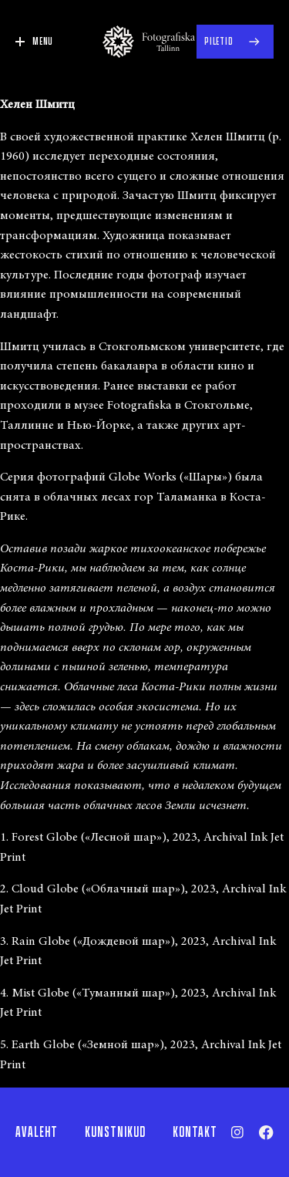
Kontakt (195, 1132)
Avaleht (36, 1132)
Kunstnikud (115, 1132)
